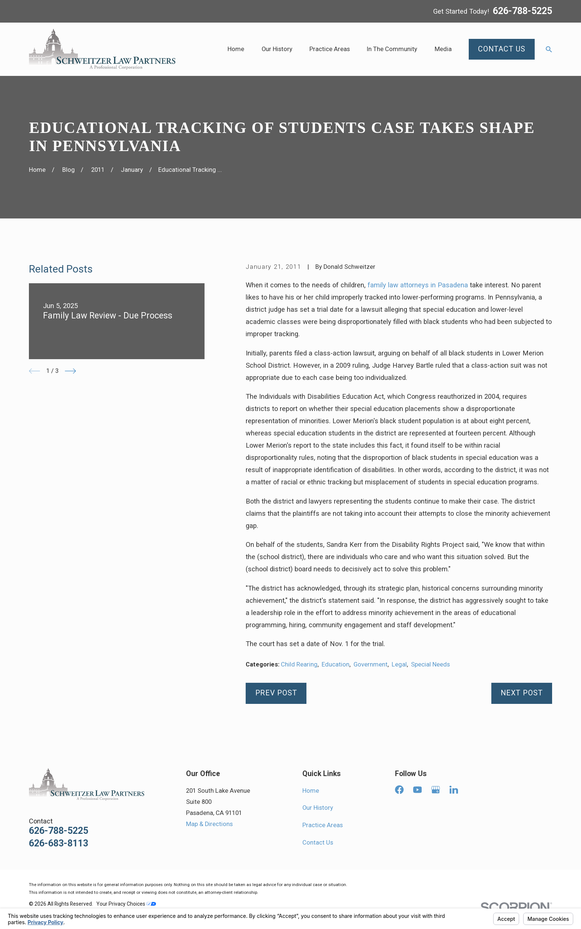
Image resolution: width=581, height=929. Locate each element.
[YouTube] (417, 789)
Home (310, 790)
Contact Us (317, 842)
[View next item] (70, 371)
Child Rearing (299, 664)
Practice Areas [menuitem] (329, 49)
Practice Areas (322, 825)
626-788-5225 (522, 11)
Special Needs (430, 664)
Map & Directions (209, 824)
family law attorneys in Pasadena (418, 285)
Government (370, 664)
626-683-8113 (58, 843)
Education (335, 664)
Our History (317, 807)
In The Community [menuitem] (392, 49)
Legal (399, 664)
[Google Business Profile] (435, 789)
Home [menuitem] (236, 49)
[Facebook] (399, 789)
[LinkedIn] (453, 789)
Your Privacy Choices (126, 904)
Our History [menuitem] (277, 49)
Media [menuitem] (443, 49)
